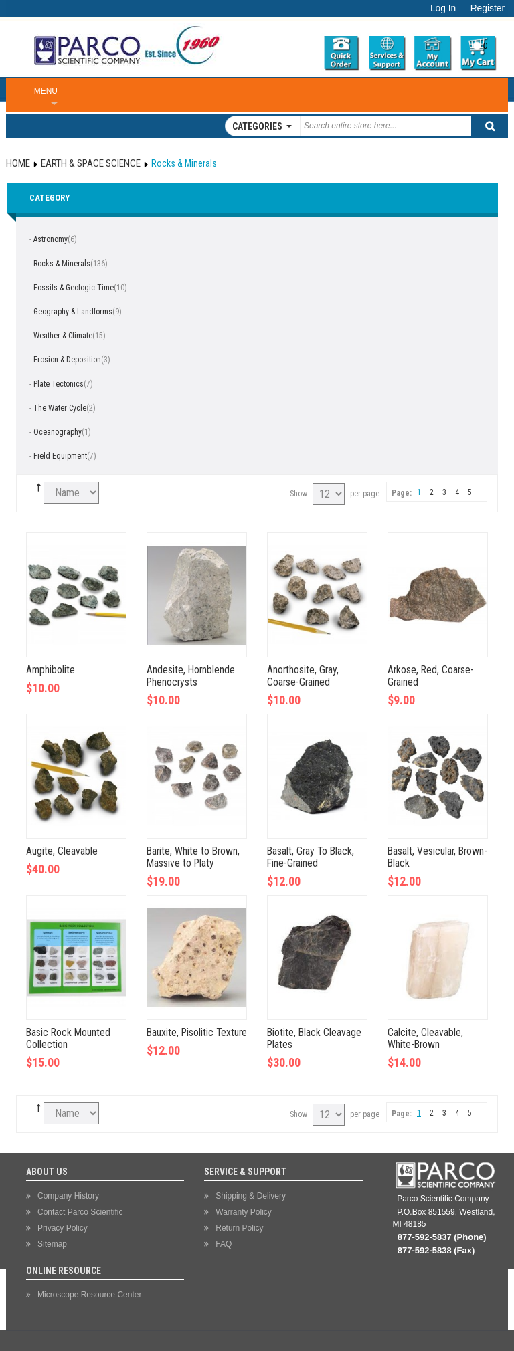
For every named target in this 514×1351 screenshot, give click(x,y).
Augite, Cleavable (62, 851)
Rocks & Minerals (61, 263)
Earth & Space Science (91, 163)
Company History (68, 1196)
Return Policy (239, 1228)
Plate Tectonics (58, 384)
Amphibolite (50, 670)
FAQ (224, 1244)
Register (487, 8)
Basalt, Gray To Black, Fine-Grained (310, 857)
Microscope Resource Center (89, 1295)
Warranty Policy (244, 1212)
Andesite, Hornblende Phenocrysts (191, 676)
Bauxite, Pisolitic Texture (197, 1033)
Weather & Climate (62, 335)
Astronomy (50, 239)
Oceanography (57, 432)
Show (298, 493)
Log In (443, 8)
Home (18, 163)
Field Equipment (60, 456)
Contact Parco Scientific (79, 1212)
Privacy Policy (62, 1228)
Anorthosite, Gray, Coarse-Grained (303, 676)
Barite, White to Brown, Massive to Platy (193, 857)
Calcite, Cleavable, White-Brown (425, 1039)
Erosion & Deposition (67, 360)
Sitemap (52, 1244)
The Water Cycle (59, 408)
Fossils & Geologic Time (73, 287)
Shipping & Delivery (251, 1196)
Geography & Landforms (72, 311)
